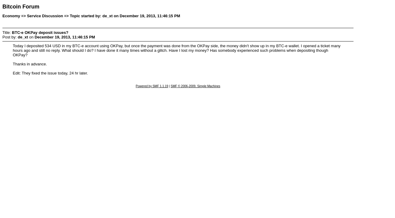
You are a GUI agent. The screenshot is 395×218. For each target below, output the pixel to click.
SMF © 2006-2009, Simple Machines (196, 86)
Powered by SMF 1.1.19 (152, 86)
